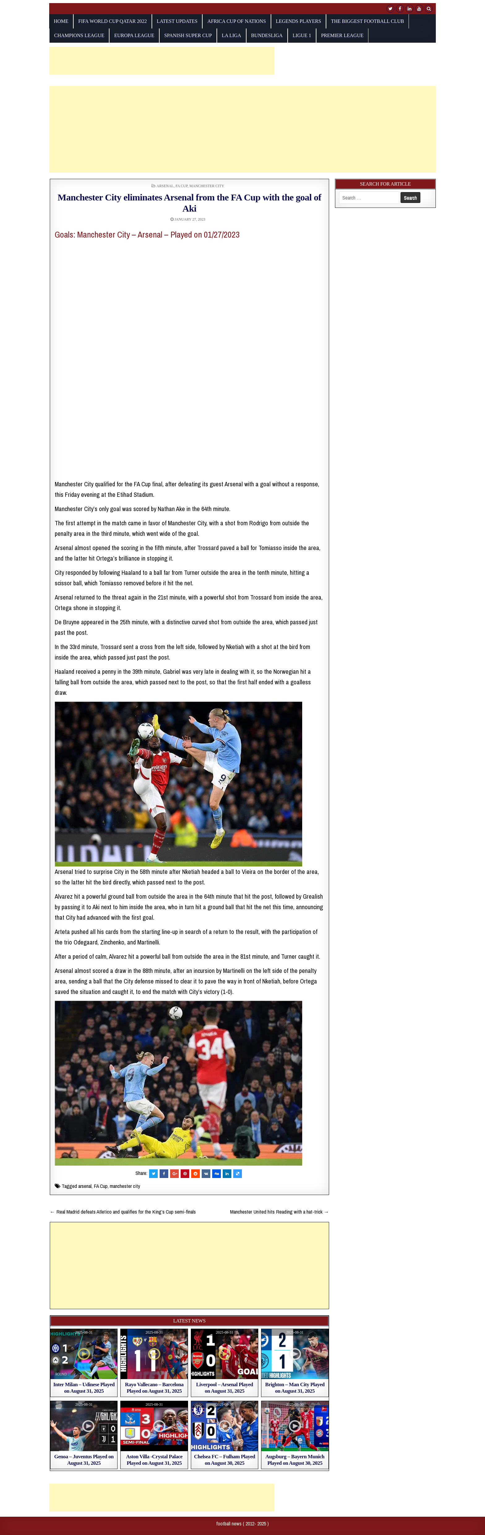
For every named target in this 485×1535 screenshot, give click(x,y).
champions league (79, 35)
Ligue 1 (302, 35)
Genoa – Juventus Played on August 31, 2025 (84, 1460)
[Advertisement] (161, 61)
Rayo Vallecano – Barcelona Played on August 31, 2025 (154, 1388)
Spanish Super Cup (188, 35)
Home (61, 21)
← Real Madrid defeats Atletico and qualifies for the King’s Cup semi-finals (123, 1211)
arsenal (85, 1185)
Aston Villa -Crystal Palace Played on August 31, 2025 (154, 1460)
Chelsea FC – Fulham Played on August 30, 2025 (224, 1460)
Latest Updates (177, 21)
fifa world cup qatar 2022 (112, 21)
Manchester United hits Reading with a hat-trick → (279, 1211)
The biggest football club (367, 21)
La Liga (231, 35)
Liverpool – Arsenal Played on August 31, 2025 (224, 1388)
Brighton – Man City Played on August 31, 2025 (294, 1388)
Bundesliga (267, 35)
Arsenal (165, 186)
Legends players (298, 21)
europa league (134, 35)
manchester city (125, 1185)
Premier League (342, 35)
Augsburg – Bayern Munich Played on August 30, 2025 (294, 1460)
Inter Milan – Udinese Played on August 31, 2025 (83, 1388)
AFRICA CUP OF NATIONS (236, 21)
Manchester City (206, 186)
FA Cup (181, 186)
